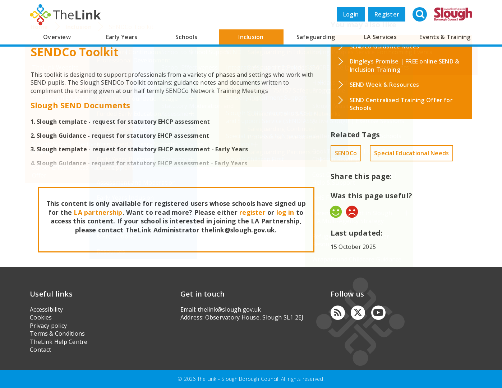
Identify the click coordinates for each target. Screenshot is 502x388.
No (352, 211)
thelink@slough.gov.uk (229, 309)
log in (285, 212)
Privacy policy (48, 326)
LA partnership (98, 212)
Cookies (41, 317)
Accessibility (46, 309)
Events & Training (444, 37)
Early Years (122, 37)
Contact (40, 350)
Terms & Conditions (57, 333)
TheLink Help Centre (59, 342)
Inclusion (250, 37)
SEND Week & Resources (384, 85)
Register (386, 14)
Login (351, 14)
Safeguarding (315, 37)
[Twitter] (358, 313)
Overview (57, 37)
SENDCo (346, 153)
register (252, 212)
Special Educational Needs (411, 153)
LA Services (380, 37)
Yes (336, 211)
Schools (186, 37)
